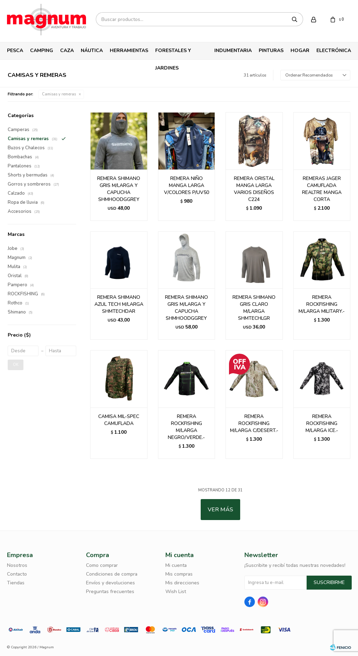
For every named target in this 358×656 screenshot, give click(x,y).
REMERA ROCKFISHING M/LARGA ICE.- (322, 423)
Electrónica (333, 50)
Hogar (300, 50)
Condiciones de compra (111, 574)
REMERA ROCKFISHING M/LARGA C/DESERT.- (254, 423)
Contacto (17, 574)
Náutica (92, 50)
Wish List (175, 591)
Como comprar (102, 565)
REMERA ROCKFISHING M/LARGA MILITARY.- (322, 304)
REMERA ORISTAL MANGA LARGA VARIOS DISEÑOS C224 (254, 189)
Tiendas (15, 582)
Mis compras (179, 574)
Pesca (15, 50)
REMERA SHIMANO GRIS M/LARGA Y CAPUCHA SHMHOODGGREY (118, 189)
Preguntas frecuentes (110, 591)
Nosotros (17, 565)
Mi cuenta (176, 565)
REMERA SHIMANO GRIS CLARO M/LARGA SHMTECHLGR (253, 308)
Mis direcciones (182, 582)
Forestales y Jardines (173, 53)
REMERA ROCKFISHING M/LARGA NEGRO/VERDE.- (186, 427)
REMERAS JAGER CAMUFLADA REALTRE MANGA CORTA (322, 189)
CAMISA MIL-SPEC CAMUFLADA (118, 420)
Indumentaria (233, 50)
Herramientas (129, 50)
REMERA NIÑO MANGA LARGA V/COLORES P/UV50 (186, 185)
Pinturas (271, 50)
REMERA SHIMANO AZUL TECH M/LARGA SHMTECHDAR (118, 304)
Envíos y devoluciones (110, 582)
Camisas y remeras (59, 94)
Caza (67, 50)
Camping (41, 50)
